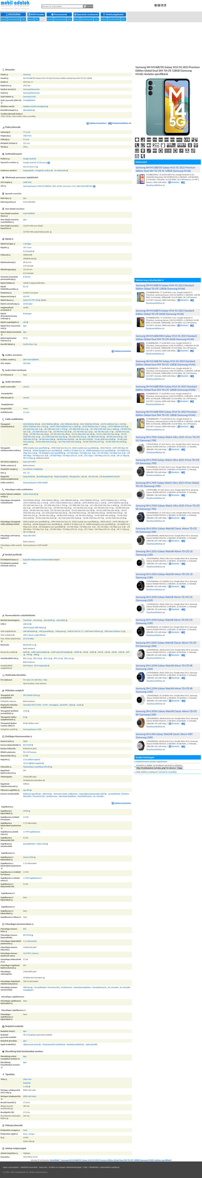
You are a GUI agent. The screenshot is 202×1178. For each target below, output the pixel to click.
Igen (25, 198)
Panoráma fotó (39, 796)
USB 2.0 (26, 624)
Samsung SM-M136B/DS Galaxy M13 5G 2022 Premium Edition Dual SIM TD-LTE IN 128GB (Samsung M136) (165, 169)
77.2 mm (26, 132)
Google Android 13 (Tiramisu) (35, 162)
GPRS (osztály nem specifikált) (35, 448)
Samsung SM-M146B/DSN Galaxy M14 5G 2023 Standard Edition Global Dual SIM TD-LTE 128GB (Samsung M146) (166, 388)
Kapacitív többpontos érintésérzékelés (38, 559)
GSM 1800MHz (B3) (68, 424)
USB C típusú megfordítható (34, 635)
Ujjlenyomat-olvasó (31, 1044)
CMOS (25, 811)
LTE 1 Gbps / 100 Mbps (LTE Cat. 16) (98, 455)
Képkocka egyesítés (31, 794)
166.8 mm (27, 135)
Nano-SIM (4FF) (29, 462)
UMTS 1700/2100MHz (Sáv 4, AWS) (64, 426)
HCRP (92, 652)
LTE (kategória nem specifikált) (51, 453)
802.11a (26, 658)
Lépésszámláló (91, 1044)
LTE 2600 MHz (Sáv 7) (41, 432)
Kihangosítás (75, 476)
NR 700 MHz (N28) (83, 439)
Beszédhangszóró (43, 476)
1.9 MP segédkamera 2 (32, 878)
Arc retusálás (98, 796)
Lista (23, 19)
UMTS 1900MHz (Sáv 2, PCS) (34, 426)
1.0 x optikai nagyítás (31, 759)
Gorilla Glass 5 (29, 344)
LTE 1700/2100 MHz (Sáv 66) (53, 437)
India (25, 1130)
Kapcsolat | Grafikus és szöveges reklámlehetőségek (60, 1167)
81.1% (25, 286)
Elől (24, 929)
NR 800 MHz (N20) (64, 439)
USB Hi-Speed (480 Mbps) (33, 627)
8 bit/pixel (27, 313)
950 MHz (26, 363)
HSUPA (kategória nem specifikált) (46, 450)
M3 (24, 473)
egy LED (26, 790)
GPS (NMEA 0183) (30, 695)
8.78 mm (26, 277)
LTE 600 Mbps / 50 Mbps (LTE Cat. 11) (65, 455)
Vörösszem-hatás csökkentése (66, 794)
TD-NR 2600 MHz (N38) (104, 439)
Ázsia (25, 1134)
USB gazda (59, 631)
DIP (84, 652)
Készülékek (13, 14)
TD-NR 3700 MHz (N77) (92, 442)
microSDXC (60, 620)
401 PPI (26, 296)
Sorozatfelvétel (114, 794)
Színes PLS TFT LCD (30, 300)
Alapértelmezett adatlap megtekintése (151, 761)
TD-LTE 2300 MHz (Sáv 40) (106, 434)
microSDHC (48, 620)
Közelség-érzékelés (74, 1044)
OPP (128, 652)
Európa (31, 1134)
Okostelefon (28, 110)
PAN (28, 654)
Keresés (88, 6)
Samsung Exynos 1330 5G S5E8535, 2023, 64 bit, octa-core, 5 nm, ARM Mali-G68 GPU (58, 186)
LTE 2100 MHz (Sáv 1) (31, 429)
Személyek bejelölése (67, 796)
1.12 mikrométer (30, 941)
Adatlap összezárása (96, 123)
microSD (36, 620)
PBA (35, 654)
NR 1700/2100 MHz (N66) (68, 442)
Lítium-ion (27, 1079)
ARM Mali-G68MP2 (31, 359)
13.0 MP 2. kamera (30, 953)
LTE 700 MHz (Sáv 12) (82, 432)
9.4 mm (26, 139)
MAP (120, 652)
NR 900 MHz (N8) (46, 439)
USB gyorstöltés (45, 631)
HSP (113, 652)
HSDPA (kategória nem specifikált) (100, 450)
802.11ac (68, 658)
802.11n (57, 658)
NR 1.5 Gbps (122, 455)
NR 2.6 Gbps (28, 458)
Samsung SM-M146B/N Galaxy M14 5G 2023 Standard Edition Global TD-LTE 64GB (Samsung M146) (165, 312)
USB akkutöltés (29, 631)
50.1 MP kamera (29, 752)
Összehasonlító (14, 19)
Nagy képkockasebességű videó (91, 794)
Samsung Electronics (31, 89)
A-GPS (45, 705)
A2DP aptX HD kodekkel (60, 652)
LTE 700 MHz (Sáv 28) (59, 434)
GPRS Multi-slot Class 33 (61, 448)
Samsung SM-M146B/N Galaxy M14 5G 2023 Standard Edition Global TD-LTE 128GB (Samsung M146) (165, 287)
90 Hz (25, 338)
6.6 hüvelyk (27, 251)
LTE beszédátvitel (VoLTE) (110, 476)
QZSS (71, 705)
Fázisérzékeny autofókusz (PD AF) (36, 767)
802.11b (36, 658)
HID (106, 652)
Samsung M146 (29, 96)
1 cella (25, 1086)
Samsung (26, 74)
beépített (27, 1083)
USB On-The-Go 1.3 (75, 631)
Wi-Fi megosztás (40, 665)
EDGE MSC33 (105, 448)
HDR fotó (46, 794)
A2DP (25, 652)
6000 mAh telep (29, 1096)
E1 (24, 717)
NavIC (79, 705)
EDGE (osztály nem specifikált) (84, 448)
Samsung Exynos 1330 (32, 729)
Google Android (29, 158)
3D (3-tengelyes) (29, 1035)
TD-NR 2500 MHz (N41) (45, 442)
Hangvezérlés (28, 170)
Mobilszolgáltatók (113, 14)
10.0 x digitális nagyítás (32, 763)
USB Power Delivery (93, 631)
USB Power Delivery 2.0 (114, 631)
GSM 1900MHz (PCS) (88, 424)
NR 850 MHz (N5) (114, 437)
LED (24, 322)
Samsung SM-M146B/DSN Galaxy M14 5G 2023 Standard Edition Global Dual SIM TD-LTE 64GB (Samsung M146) (166, 337)
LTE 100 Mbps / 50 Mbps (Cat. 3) (80, 453)
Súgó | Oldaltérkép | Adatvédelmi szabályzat (101, 1167)
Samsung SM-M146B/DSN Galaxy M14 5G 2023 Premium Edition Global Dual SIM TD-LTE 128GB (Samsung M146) (166, 413)
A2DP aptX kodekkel (39, 652)
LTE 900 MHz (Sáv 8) (61, 432)
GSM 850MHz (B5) (30, 424)
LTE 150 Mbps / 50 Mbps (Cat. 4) (110, 453)
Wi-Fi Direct (28, 665)
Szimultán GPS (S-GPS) (32, 705)
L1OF (25, 711)
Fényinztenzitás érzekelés (52, 1044)
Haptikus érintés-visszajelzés (34, 106)
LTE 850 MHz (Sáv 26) (38, 434)
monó (25, 408)
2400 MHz (27, 182)
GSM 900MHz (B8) (49, 424)
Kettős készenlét (29, 494)
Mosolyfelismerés (84, 796)
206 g (25, 147)
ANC (83, 476)
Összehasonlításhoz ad (119, 123)
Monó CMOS (28, 857)
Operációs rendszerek (86, 14)
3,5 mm (26, 412)
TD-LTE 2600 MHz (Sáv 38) (82, 434)
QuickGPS (64, 705)
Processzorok (59, 14)
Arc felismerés (60, 170)
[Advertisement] (101, 43)
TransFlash (27, 620)
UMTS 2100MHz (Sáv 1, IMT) (112, 424)
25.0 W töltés (28, 638)
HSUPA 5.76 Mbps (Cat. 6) (74, 450)
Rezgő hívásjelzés (61, 476)
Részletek (173, 182)
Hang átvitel (28, 476)
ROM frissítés (36, 14)
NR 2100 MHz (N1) (76, 437)
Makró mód (41, 844)
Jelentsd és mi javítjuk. (168, 772)
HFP (99, 652)
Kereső (4, 19)
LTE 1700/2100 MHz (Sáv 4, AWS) (103, 429)
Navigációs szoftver (43, 170)
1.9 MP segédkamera (31, 832)
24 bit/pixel (27, 304)
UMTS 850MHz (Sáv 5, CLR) (93, 426)
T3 (28, 473)
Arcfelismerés (51, 796)
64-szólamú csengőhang (33, 469)
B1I (24, 723)
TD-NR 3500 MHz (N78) (115, 442)
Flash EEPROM (29, 213)
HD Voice (92, 476)
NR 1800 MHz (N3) (95, 437)
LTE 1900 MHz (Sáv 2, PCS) (54, 429)
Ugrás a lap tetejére (11, 1167)
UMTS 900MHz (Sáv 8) (117, 426)
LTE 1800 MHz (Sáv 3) (78, 429)
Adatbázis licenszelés (29, 1167)
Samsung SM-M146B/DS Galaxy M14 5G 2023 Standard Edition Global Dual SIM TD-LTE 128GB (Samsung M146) (165, 363)
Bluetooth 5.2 (28, 645)
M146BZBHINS (29, 100)
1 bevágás (27, 244)
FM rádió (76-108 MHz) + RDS (35, 680)
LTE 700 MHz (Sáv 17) (103, 432)
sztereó (26, 387)
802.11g (47, 658)
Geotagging (53, 705)
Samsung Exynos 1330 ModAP (35, 482)
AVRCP (77, 652)
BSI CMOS (27, 745)
